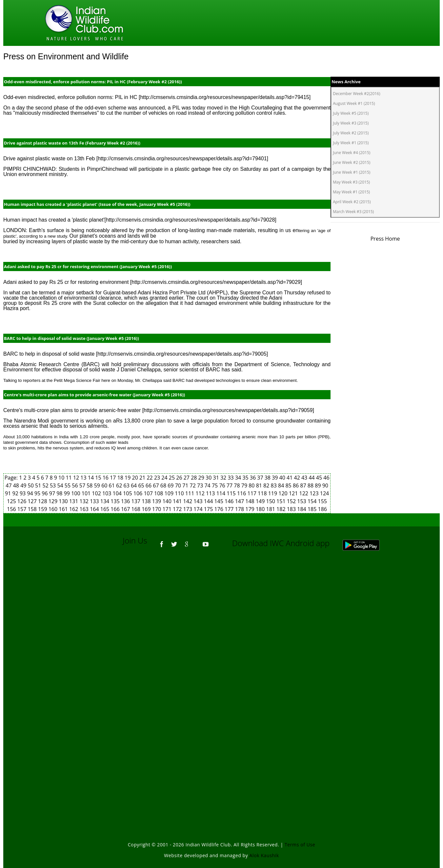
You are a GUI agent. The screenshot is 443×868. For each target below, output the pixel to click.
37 (260, 477)
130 (64, 501)
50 (31, 485)
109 (170, 493)
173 (188, 509)
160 (54, 509)
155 (322, 501)
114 (221, 493)
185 (313, 509)
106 (138, 493)
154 (313, 501)
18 (121, 477)
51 (38, 485)
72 (193, 485)
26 (179, 477)
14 (91, 477)
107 (149, 493)
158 (33, 509)
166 (116, 509)
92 (16, 493)
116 (242, 493)
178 (240, 509)
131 (74, 501)
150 (271, 501)
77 (230, 485)
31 (216, 477)
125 (12, 501)
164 (95, 509)
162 (74, 509)
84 (281, 485)
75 (215, 485)
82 (267, 485)
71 (186, 485)
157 (22, 509)
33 (231, 477)
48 (16, 485)
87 (303, 485)
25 (172, 477)
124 (324, 493)
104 (118, 493)
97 (52, 493)
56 (75, 485)
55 (68, 485)
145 (219, 501)
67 (156, 485)
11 (69, 477)
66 (149, 485)
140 (167, 501)
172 (178, 509)
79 (245, 485)
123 (315, 493)
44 (312, 477)
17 (113, 477)
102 (97, 493)
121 (294, 493)
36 (253, 477)
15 (98, 477)
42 (297, 477)
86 (296, 485)
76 (222, 485)
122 (304, 493)
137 (136, 501)
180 (261, 509)
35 (246, 477)
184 (302, 509)
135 (116, 501)
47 (9, 485)
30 (209, 477)
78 (237, 485)
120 (283, 493)
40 (283, 477)
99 (67, 493)
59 (97, 485)
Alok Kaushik (264, 855)
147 (240, 501)
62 (119, 485)
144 (209, 501)
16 (106, 477)
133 (95, 501)
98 (60, 493)
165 (105, 509)
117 (252, 493)
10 (62, 477)
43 (305, 477)
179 (250, 509)
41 (290, 477)
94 (30, 493)
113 (211, 493)
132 (85, 501)
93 (23, 493)
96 (45, 493)
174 (198, 509)
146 (230, 501)
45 (319, 477)
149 (261, 501)
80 (252, 485)
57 (83, 485)
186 (322, 509)
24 (165, 477)
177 (230, 509)
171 (167, 509)
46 (326, 477)
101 (87, 493)
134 (105, 501)
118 (263, 493)
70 (178, 485)
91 (8, 493)
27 (187, 477)
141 (178, 501)
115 (232, 493)
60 (105, 485)
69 (171, 485)
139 (157, 501)
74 (207, 485)
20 (135, 477)
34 (238, 477)
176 (219, 509)
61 (112, 485)
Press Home (385, 238)
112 (200, 493)
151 (281, 501)
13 (84, 477)
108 (159, 493)
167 (126, 509)
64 (134, 485)
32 (224, 477)
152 (292, 501)
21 (143, 477)
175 (209, 509)
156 (12, 509)
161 (64, 509)
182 (281, 509)
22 (150, 477)
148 (250, 501)
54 (60, 485)
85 (288, 485)
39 (275, 477)
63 (127, 485)
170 (157, 509)
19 (128, 477)
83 (274, 485)
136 (126, 501)
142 (188, 501)
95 (38, 493)
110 (180, 493)
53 (53, 485)
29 (202, 477)
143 (198, 501)
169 (147, 509)
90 (325, 485)
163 (85, 509)
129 (54, 501)
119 (273, 493)
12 (76, 477)
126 (22, 501)
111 (190, 493)
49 (24, 485)
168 (136, 509)
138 (147, 501)
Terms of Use (300, 844)
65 (141, 485)
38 (268, 477)
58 (90, 485)
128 (43, 501)
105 (128, 493)
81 (259, 485)
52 (46, 485)
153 (302, 501)
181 (271, 509)
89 (318, 485)
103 (107, 493)
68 (164, 485)
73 (200, 485)
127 (33, 501)
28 (194, 477)
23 (157, 477)
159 (43, 509)
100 (76, 493)
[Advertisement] (222, 644)
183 (292, 509)
